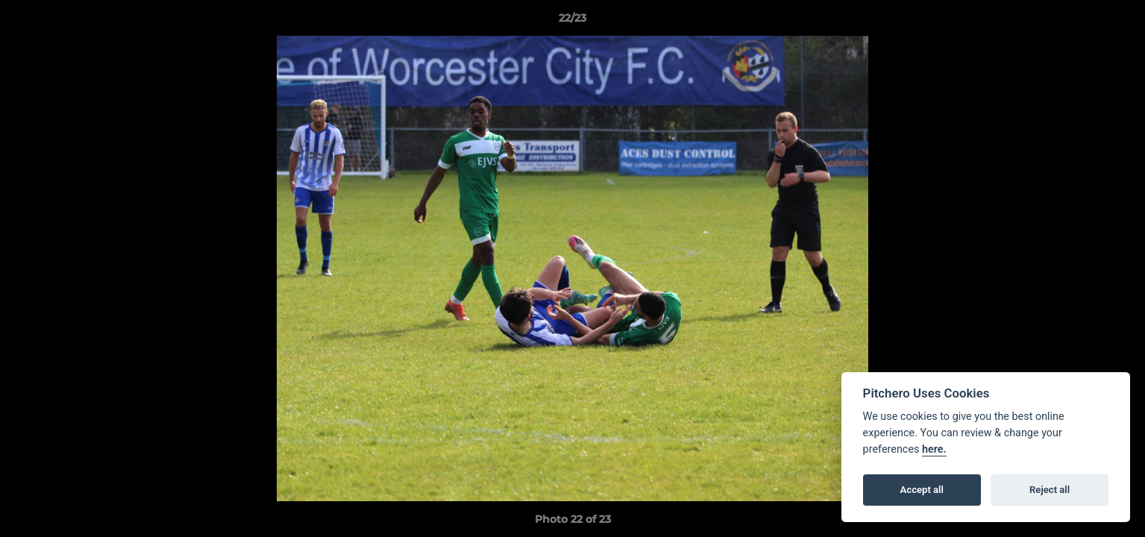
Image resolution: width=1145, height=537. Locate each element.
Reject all (1049, 489)
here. (934, 449)
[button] (1118, 21)
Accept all (922, 489)
